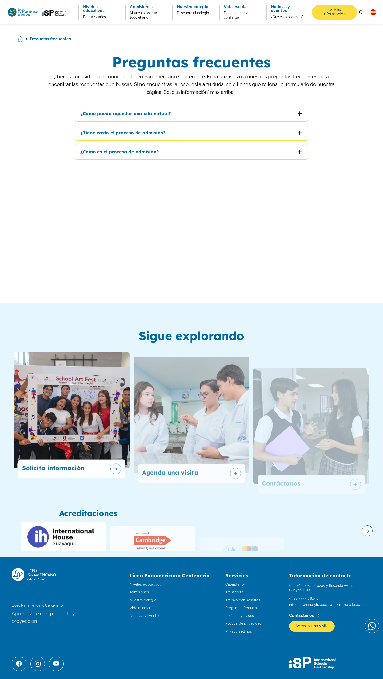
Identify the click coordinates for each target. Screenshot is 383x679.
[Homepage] (24, 39)
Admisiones (139, 592)
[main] (191, 351)
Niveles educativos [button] (94, 9)
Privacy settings (238, 631)
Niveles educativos (145, 584)
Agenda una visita (312, 626)
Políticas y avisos (239, 616)
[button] (373, 12)
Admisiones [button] (141, 7)
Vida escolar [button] (236, 7)
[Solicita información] (72, 437)
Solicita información (334, 12)
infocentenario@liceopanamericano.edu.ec (324, 605)
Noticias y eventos (145, 616)
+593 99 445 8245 (303, 598)
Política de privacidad (243, 623)
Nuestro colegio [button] (192, 7)
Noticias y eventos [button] (280, 9)
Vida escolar (140, 608)
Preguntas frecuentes (243, 608)
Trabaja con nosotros (242, 600)
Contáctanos (302, 615)
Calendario (234, 584)
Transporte (234, 592)
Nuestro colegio (143, 600)
